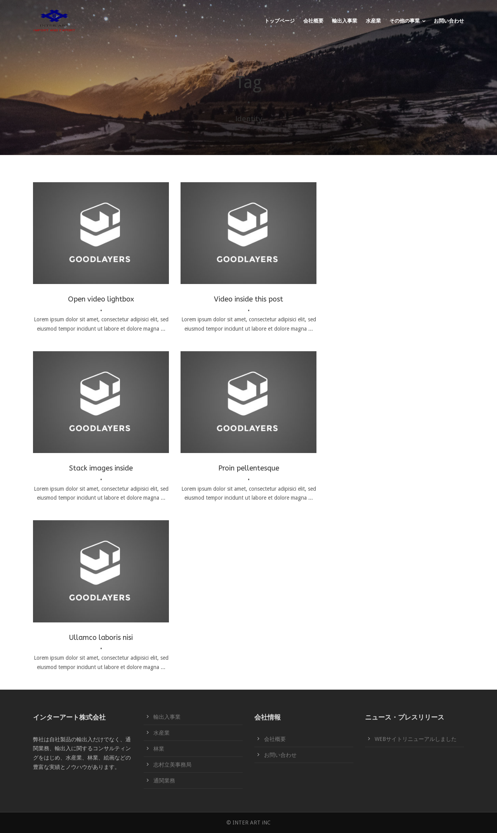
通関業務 (164, 780)
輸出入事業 (344, 21)
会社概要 (313, 21)
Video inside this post (248, 299)
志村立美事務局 (172, 765)
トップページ (279, 21)
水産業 (373, 21)
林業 (158, 749)
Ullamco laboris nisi (101, 637)
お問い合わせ (449, 21)
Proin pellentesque (248, 468)
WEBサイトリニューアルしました (416, 739)
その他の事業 (404, 21)
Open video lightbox (101, 299)
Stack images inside (101, 468)
